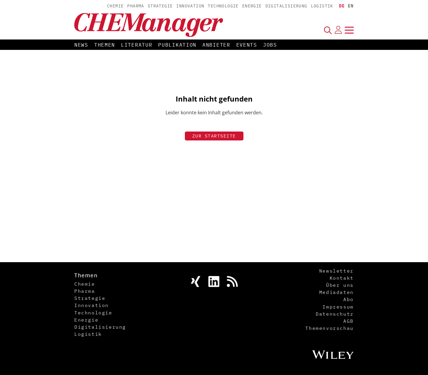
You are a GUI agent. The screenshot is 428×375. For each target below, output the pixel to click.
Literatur (136, 45)
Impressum (337, 307)
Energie (252, 6)
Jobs (270, 45)
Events (246, 45)
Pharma (135, 6)
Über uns (340, 285)
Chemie (115, 6)
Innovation (190, 6)
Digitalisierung (286, 6)
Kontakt (342, 278)
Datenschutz (335, 314)
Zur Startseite (214, 136)
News (81, 45)
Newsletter (336, 271)
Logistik (322, 6)
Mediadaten (336, 292)
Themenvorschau (329, 328)
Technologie (223, 6)
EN (351, 6)
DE (342, 6)
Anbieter (216, 45)
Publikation (177, 45)
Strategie (160, 6)
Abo (348, 299)
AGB (348, 321)
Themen (104, 45)
